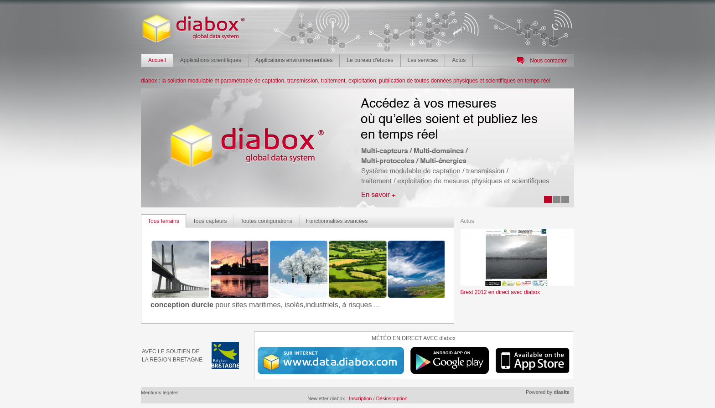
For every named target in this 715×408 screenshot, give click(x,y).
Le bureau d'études (370, 60)
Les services (423, 60)
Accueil (157, 60)
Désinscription (392, 398)
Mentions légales (160, 392)
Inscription (360, 398)
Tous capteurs (210, 221)
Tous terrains (163, 221)
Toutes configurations (266, 221)
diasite (562, 392)
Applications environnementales (293, 60)
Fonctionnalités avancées (337, 221)
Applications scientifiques (210, 60)
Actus (459, 60)
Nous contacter (548, 60)
